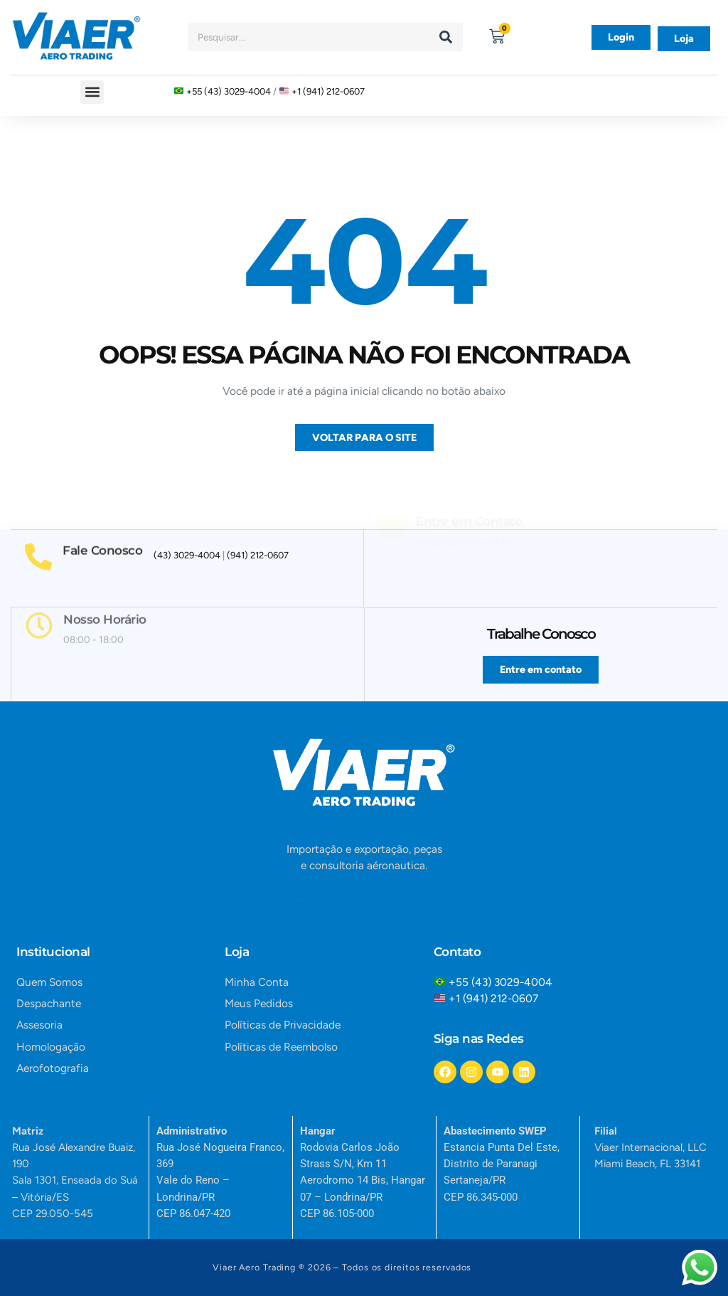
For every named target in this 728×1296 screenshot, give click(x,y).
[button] (92, 92)
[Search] (446, 37)
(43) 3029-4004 (187, 555)
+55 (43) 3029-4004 (228, 90)
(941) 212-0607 (258, 555)
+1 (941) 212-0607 (328, 90)
